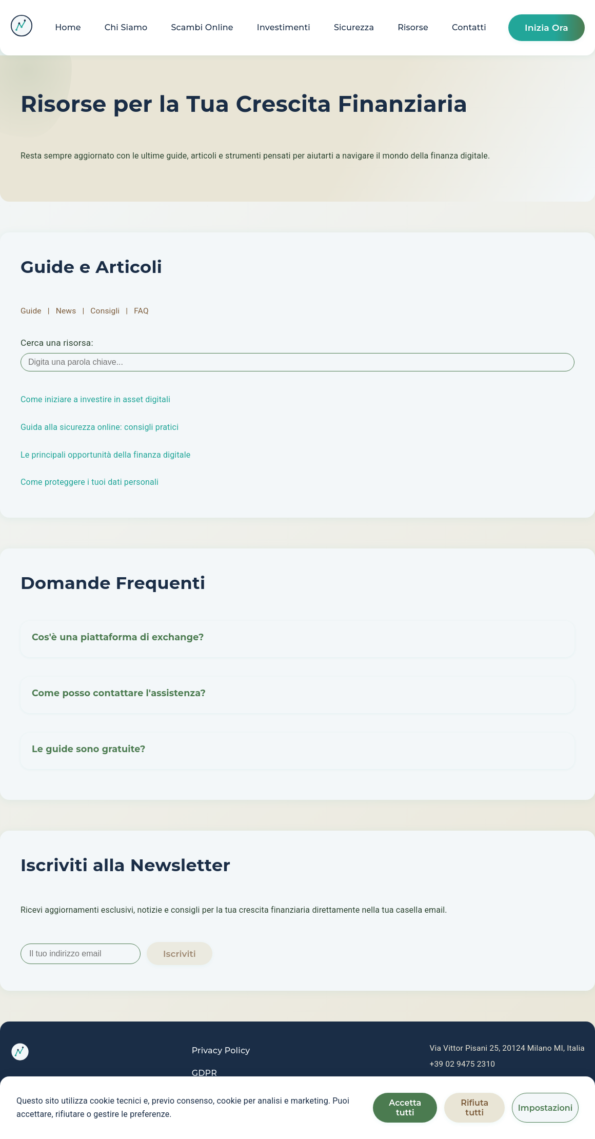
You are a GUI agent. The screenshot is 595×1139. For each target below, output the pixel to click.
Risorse (413, 27)
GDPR (204, 1073)
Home (68, 27)
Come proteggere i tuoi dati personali (89, 482)
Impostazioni (545, 1108)
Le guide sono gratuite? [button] (89, 750)
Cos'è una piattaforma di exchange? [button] (118, 639)
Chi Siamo (126, 27)
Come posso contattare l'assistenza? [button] (119, 695)
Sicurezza (354, 27)
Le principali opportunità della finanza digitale (105, 455)
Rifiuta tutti (474, 1107)
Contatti (469, 27)
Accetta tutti (405, 1107)
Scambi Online (202, 27)
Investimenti (283, 27)
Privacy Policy (221, 1050)
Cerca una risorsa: (57, 343)
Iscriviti (179, 953)
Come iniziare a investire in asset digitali (95, 399)
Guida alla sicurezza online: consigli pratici (100, 427)
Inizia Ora (546, 27)
